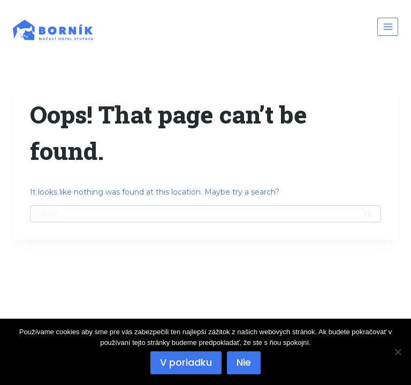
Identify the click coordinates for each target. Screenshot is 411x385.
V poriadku (186, 362)
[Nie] (397, 351)
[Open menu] (387, 26)
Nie (244, 362)
